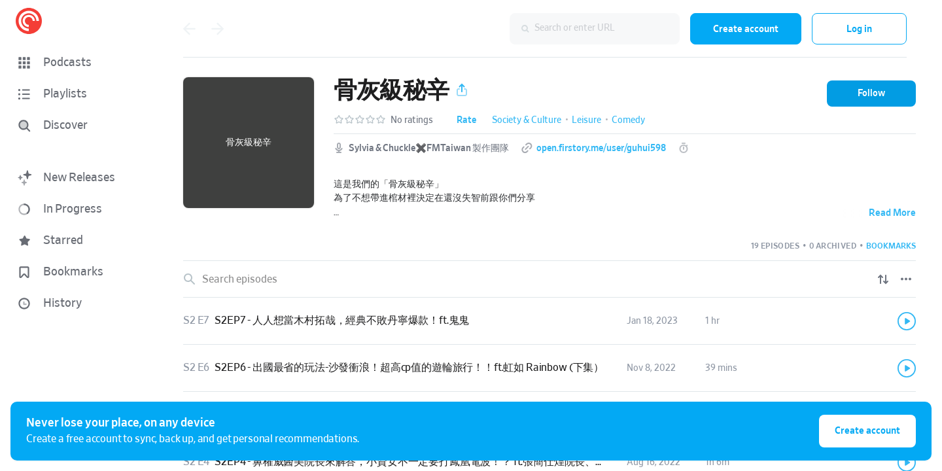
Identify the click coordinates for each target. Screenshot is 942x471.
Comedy (628, 120)
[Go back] (189, 29)
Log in (859, 29)
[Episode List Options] (906, 279)
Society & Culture (526, 120)
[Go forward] (218, 29)
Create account (745, 29)
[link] (549, 321)
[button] (78, 62)
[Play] (907, 321)
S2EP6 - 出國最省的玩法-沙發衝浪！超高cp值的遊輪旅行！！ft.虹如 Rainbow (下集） (409, 367)
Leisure (586, 120)
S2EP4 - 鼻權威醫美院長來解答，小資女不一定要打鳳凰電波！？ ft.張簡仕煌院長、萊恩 (415, 462)
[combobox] (595, 28)
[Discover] (76, 125)
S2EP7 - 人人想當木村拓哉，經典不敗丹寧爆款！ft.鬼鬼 (342, 320)
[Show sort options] (883, 279)
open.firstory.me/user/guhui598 (601, 148)
